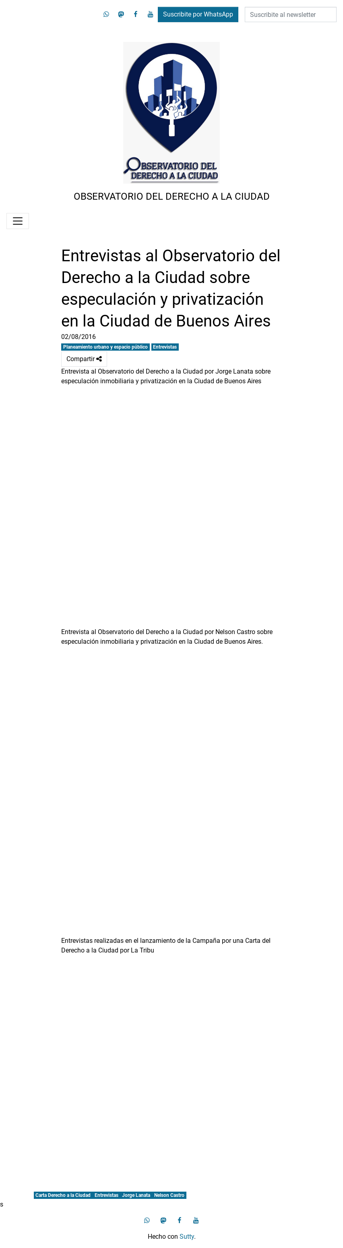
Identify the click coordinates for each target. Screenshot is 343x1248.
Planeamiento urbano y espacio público (105, 347)
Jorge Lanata (136, 1195)
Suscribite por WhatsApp (198, 14)
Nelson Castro (169, 1195)
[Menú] (17, 221)
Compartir (84, 359)
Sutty (187, 1236)
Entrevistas (165, 347)
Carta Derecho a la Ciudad (63, 1195)
